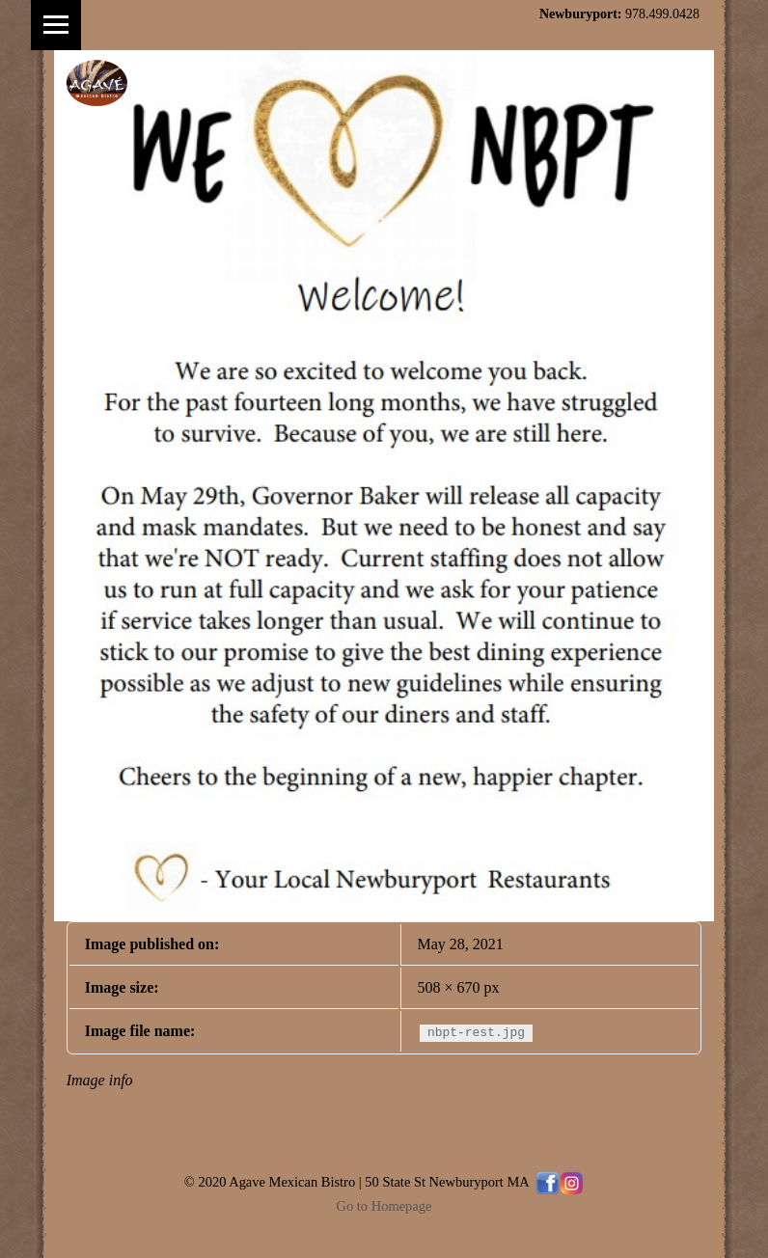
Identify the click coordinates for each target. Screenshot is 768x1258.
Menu (56, 25)
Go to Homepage (384, 1206)
